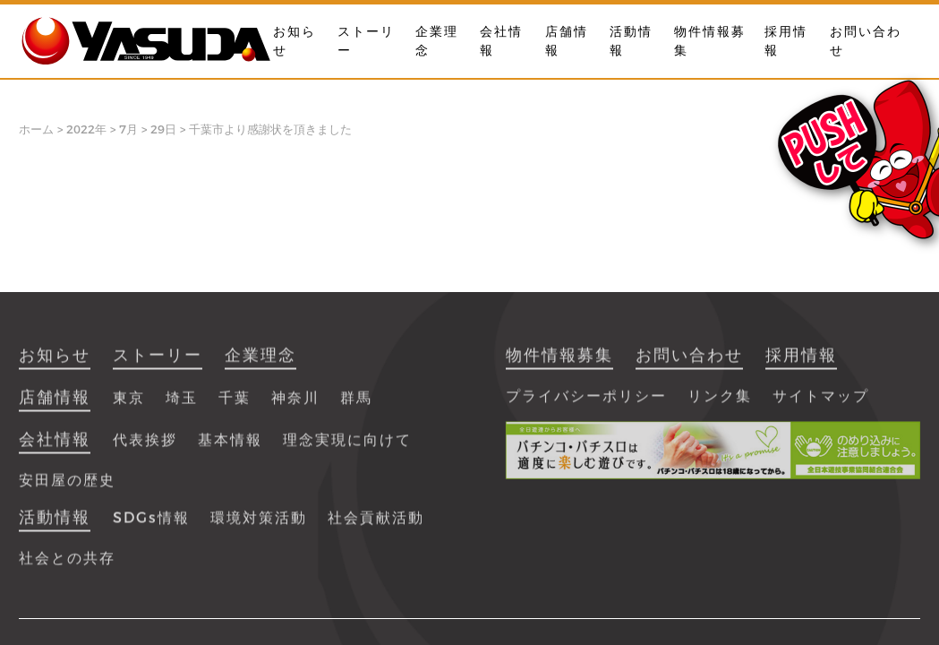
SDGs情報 (151, 525)
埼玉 (182, 405)
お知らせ (54, 363)
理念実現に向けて (347, 447)
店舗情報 (54, 405)
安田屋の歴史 (67, 487)
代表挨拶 (145, 447)
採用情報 (801, 363)
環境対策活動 (258, 525)
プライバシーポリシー (586, 403)
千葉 (234, 405)
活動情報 (54, 525)
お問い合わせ (689, 363)
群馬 (356, 405)
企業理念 (260, 363)
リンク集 (719, 403)
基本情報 (230, 447)
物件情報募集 (559, 363)
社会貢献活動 (376, 525)
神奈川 (295, 405)
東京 (129, 405)
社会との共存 (67, 565)
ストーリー (157, 363)
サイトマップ (821, 403)
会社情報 (54, 447)
